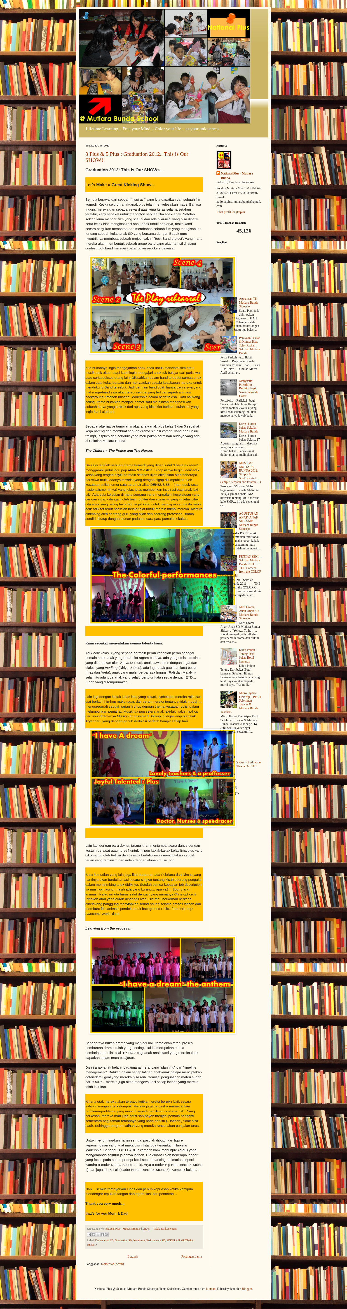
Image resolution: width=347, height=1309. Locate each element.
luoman (211, 1288)
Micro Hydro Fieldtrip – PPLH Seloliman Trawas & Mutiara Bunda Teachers (240, 702)
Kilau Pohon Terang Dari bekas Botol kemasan (247, 655)
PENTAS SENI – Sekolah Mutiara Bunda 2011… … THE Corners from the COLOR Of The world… (241, 566)
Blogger (247, 1288)
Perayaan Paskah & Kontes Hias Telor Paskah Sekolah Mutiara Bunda (249, 345)
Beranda (132, 1256)
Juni (228, 757)
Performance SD (155, 1240)
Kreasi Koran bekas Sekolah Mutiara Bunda (248, 427)
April (228, 780)
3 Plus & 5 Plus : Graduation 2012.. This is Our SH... (242, 764)
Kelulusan (139, 1240)
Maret (229, 787)
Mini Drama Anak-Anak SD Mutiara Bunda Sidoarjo (249, 612)
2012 (225, 751)
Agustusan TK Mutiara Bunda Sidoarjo (248, 302)
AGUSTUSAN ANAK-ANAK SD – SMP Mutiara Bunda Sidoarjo (248, 521)
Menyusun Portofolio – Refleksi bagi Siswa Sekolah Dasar (248, 388)
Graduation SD (123, 1240)
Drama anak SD (104, 1240)
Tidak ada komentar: (165, 1228)
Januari (230, 793)
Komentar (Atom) (112, 1264)
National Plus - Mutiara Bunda (237, 176)
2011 (224, 801)
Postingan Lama (191, 1256)
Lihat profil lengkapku (230, 212)
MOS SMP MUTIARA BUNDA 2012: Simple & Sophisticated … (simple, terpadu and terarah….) (240, 472)
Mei (228, 774)
